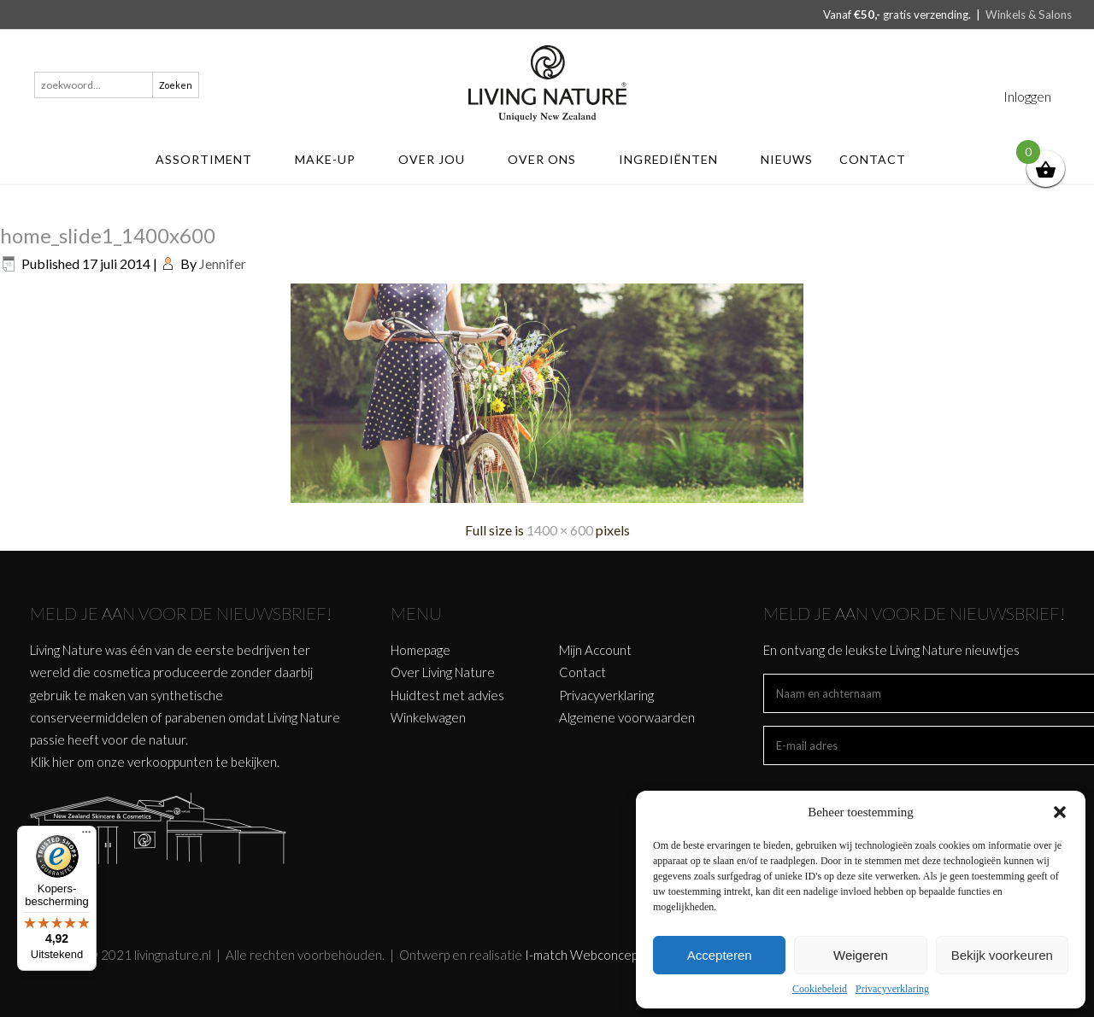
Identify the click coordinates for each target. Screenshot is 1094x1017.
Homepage (420, 650)
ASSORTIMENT (212, 159)
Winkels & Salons (1028, 14)
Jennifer (222, 263)
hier (63, 761)
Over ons (550, 159)
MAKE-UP (333, 159)
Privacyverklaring (892, 989)
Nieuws (787, 159)
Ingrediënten (676, 159)
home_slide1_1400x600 (107, 235)
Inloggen (1027, 96)
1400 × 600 (559, 530)
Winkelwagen (428, 717)
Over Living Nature (443, 672)
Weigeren (860, 955)
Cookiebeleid (819, 989)
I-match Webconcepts (587, 954)
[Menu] (86, 836)
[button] (1059, 812)
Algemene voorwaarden (627, 717)
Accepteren (719, 955)
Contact (880, 159)
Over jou (439, 159)
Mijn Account (595, 650)
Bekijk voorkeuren (1002, 955)
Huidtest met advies (447, 695)
